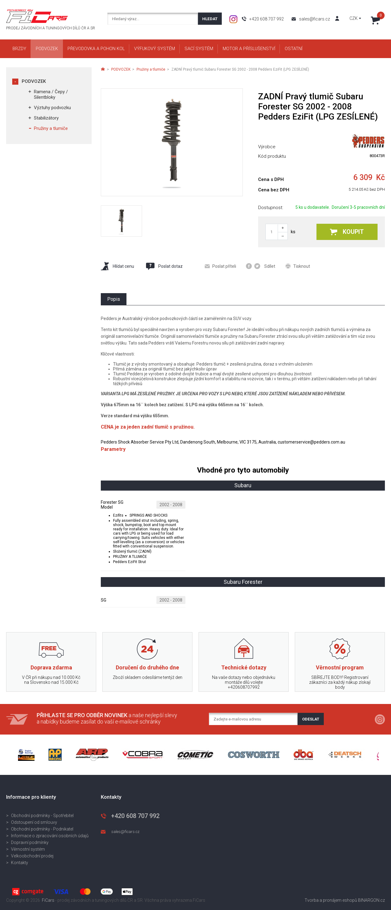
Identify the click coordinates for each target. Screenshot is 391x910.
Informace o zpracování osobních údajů (50, 835)
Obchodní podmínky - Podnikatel (42, 829)
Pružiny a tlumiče (51, 128)
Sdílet (260, 266)
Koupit (347, 231)
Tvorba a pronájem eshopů (331, 900)
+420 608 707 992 (266, 19)
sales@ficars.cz (314, 19)
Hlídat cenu (117, 266)
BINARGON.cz (371, 900)
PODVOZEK (34, 81)
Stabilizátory (46, 118)
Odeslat (310, 719)
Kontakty (19, 862)
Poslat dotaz (164, 266)
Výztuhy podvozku (52, 107)
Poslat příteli (220, 266)
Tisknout (298, 266)
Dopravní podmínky (30, 842)
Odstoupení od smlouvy (34, 822)
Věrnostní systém (28, 849)
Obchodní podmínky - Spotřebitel (42, 815)
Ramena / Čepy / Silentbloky (51, 94)
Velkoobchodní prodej (32, 855)
